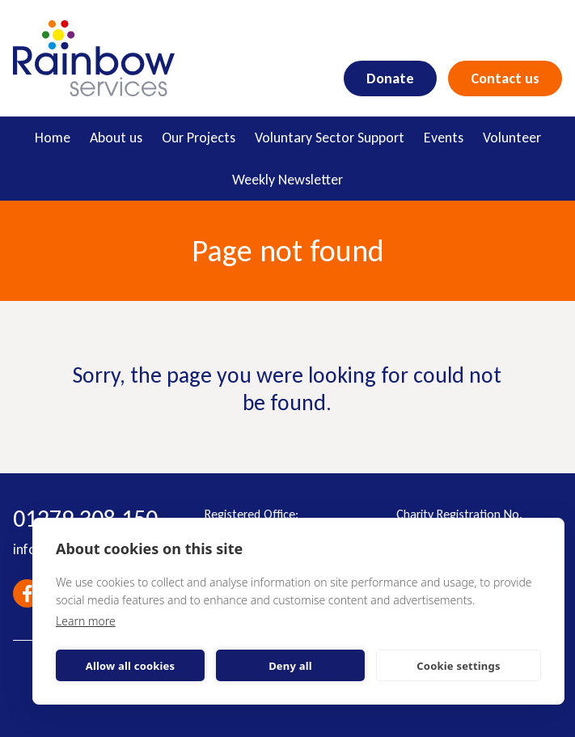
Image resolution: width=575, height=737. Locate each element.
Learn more (86, 621)
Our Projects (198, 137)
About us (116, 137)
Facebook (27, 593)
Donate (390, 78)
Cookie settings (458, 666)
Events (443, 137)
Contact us (505, 78)
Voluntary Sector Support (329, 137)
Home (52, 137)
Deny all (290, 666)
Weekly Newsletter (287, 179)
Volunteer (512, 137)
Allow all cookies (130, 666)
